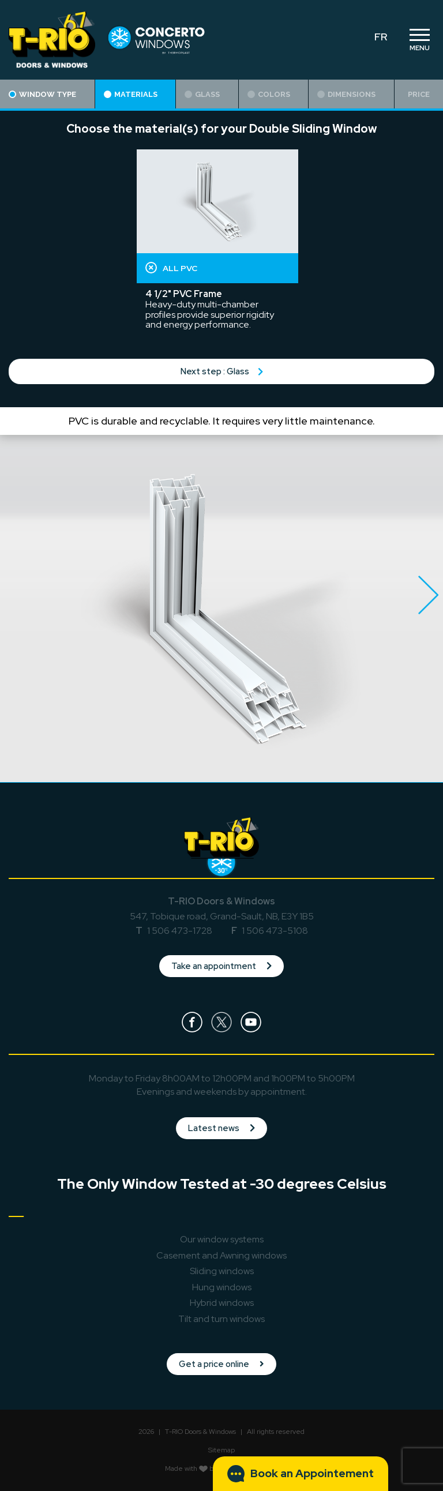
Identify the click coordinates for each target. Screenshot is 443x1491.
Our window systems (222, 1239)
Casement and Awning (221, 1255)
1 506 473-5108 (275, 931)
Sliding (222, 1271)
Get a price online (221, 1364)
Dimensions (346, 94)
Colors (268, 94)
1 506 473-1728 (179, 931)
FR (380, 36)
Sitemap (221, 1450)
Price (419, 94)
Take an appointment (221, 966)
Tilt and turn (221, 1319)
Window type (42, 94)
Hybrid (222, 1303)
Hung (221, 1287)
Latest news (221, 1128)
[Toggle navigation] (419, 40)
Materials (130, 94)
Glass (202, 94)
